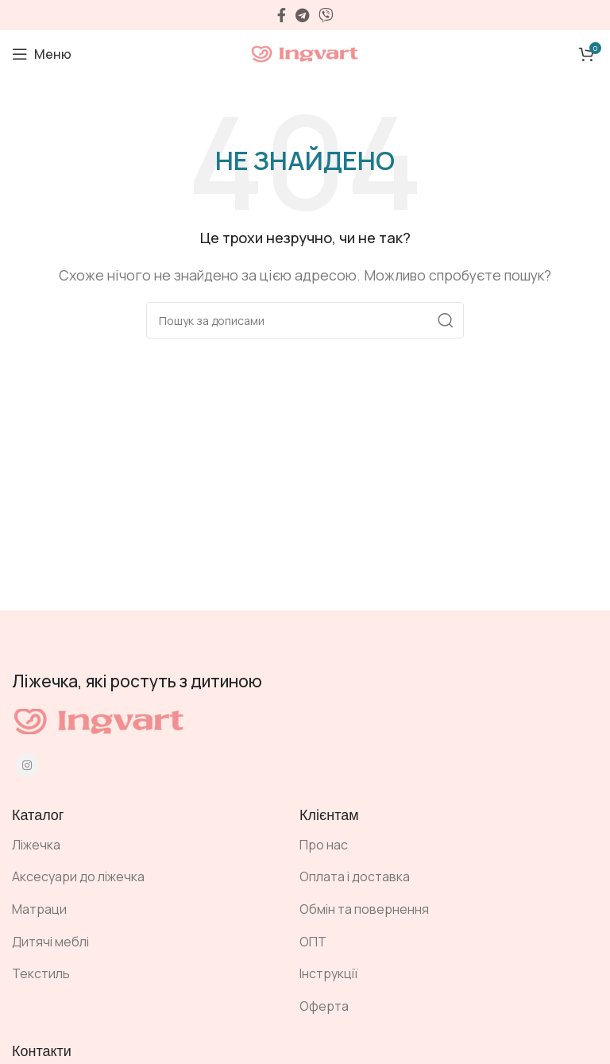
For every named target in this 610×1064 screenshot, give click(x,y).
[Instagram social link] (27, 765)
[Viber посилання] (326, 15)
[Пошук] (305, 320)
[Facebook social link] (281, 15)
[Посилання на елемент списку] (144, 845)
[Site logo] (305, 52)
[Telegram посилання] (302, 15)
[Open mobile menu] (41, 54)
